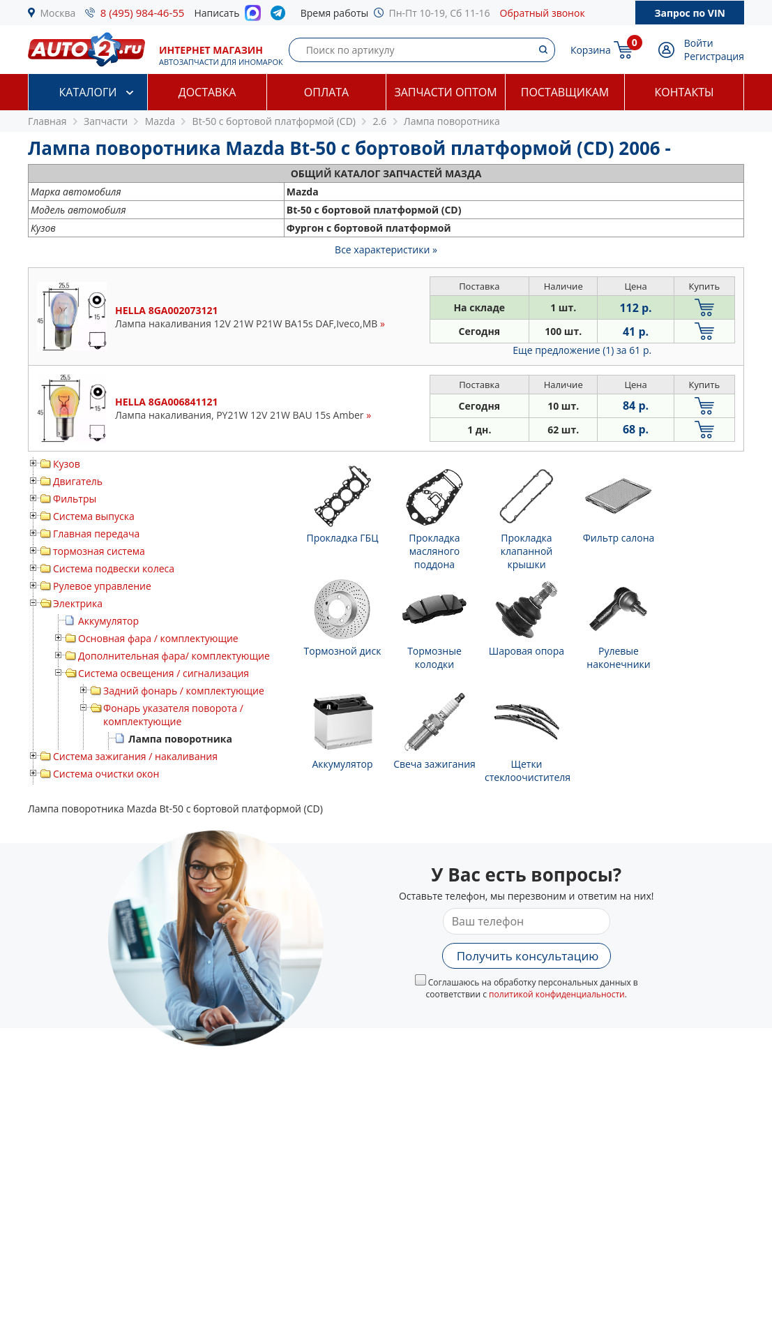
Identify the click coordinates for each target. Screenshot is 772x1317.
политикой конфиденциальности (557, 994)
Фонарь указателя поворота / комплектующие (173, 714)
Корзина (590, 50)
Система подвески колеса (113, 568)
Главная (47, 121)
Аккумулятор (108, 620)
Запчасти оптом (445, 92)
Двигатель (78, 481)
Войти (698, 43)
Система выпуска (94, 516)
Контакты (683, 92)
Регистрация (714, 56)
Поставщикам (565, 92)
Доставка (207, 92)
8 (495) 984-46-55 (142, 13)
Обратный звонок (542, 13)
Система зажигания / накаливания (135, 756)
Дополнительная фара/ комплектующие (174, 655)
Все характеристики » (386, 249)
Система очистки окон (106, 773)
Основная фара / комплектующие (158, 638)
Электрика (78, 603)
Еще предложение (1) (582, 350)
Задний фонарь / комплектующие (183, 690)
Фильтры (74, 498)
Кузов (66, 463)
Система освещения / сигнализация (163, 673)
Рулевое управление (102, 586)
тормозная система (99, 551)
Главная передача (96, 533)
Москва (58, 13)
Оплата (326, 92)
